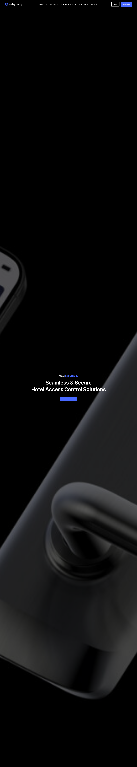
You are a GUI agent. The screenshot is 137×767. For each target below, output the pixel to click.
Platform (42, 4)
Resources (82, 4)
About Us (94, 4)
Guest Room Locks (67, 4)
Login (115, 4)
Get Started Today (68, 399)
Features (53, 4)
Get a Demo (126, 4)
